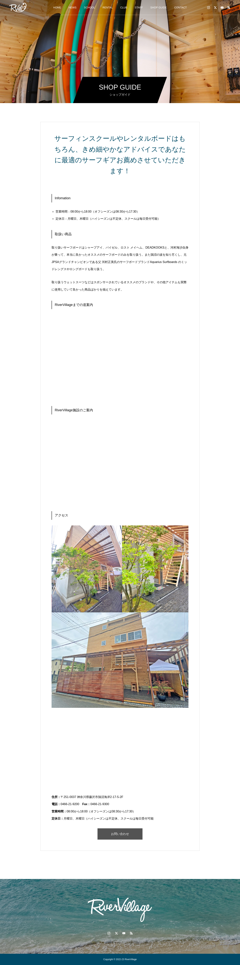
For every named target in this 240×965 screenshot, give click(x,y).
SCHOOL (89, 7)
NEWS (72, 7)
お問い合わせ (120, 833)
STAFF (139, 7)
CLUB (123, 7)
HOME (57, 7)
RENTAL (108, 7)
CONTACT (180, 7)
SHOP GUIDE (158, 7)
